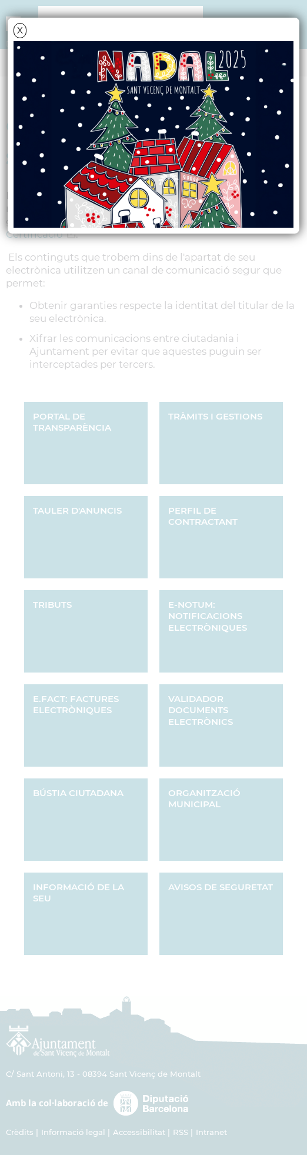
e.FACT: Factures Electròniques (76, 704)
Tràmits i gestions (215, 416)
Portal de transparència (72, 422)
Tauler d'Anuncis (77, 510)
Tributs (52, 604)
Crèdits (20, 1132)
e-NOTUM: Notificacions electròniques (207, 616)
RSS (180, 1132)
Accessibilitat (139, 1132)
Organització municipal (204, 798)
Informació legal (73, 1132)
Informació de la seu (78, 892)
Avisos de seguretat (220, 887)
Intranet (211, 1132)
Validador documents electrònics (200, 710)
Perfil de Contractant (203, 516)
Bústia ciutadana (78, 792)
